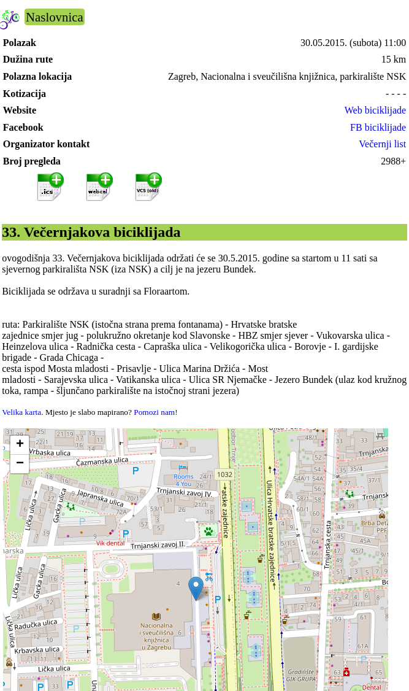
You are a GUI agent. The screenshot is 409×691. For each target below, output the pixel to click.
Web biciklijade (375, 110)
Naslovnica (54, 17)
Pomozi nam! (155, 412)
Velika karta (21, 412)
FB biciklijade (378, 127)
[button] (196, 588)
